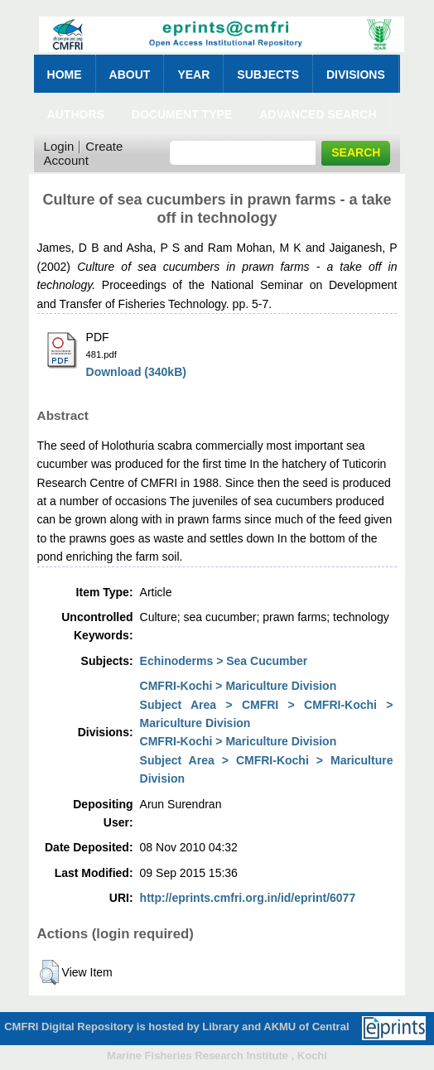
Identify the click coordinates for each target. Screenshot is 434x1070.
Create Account (83, 153)
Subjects (268, 74)
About (130, 74)
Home (64, 74)
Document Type (182, 114)
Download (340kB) (136, 371)
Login (59, 146)
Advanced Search (317, 114)
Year (193, 74)
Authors (75, 114)
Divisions (355, 74)
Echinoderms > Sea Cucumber (224, 661)
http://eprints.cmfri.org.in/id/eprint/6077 (248, 897)
